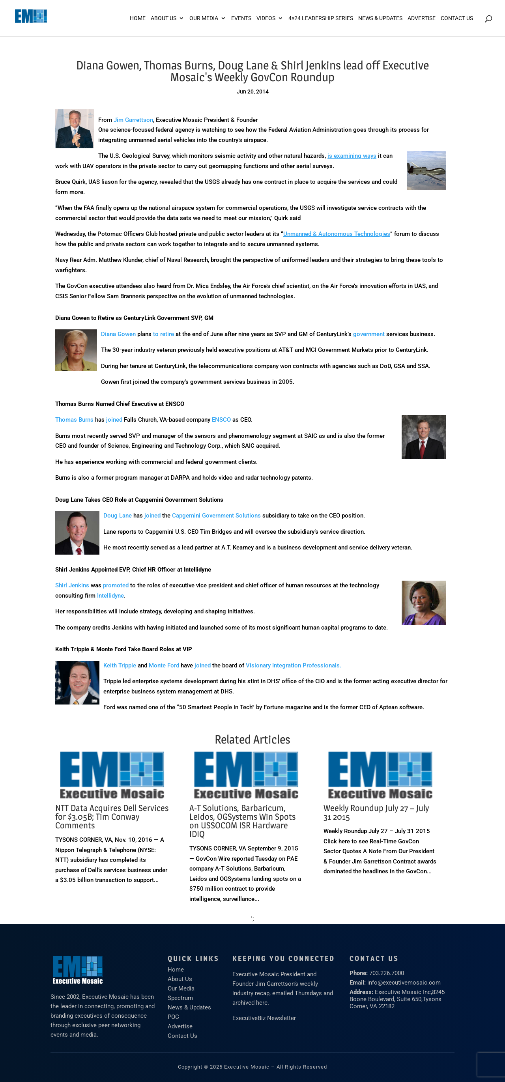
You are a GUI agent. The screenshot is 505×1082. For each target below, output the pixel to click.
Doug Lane (117, 515)
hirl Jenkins (75, 585)
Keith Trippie (119, 665)
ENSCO (221, 419)
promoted (116, 585)
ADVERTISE (422, 18)
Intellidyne (110, 595)
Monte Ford (164, 665)
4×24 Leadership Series (320, 18)
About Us (163, 18)
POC (173, 1016)
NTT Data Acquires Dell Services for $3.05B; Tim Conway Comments (111, 816)
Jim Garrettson (133, 119)
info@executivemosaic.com (404, 982)
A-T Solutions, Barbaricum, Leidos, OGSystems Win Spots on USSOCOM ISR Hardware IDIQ (242, 821)
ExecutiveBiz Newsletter (264, 1018)
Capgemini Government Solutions (216, 515)
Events (241, 18)
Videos (265, 18)
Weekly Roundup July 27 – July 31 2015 (376, 812)
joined (114, 419)
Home (138, 18)
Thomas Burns (74, 419)
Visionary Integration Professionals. (293, 665)
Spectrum (180, 998)
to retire (163, 334)
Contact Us (457, 18)
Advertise (180, 1026)
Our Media (203, 18)
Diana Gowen (118, 334)
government (369, 334)
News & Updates (380, 18)
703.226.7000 (386, 973)
